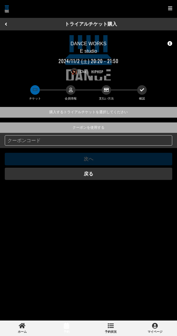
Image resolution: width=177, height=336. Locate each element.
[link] (22, 328)
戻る (88, 173)
